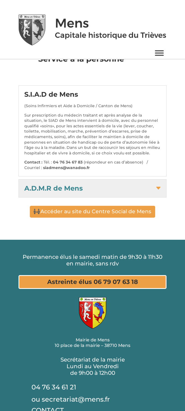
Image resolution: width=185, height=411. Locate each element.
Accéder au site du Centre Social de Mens (95, 211)
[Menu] (159, 53)
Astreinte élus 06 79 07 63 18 (92, 282)
